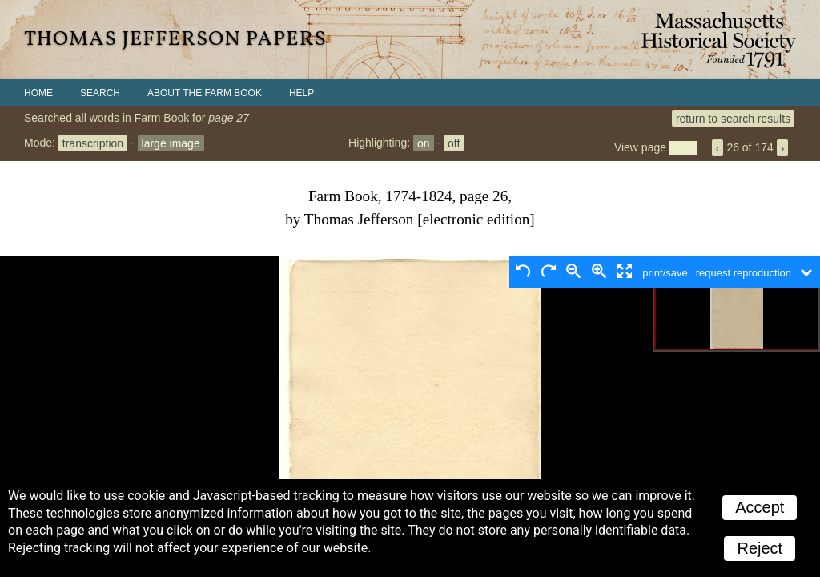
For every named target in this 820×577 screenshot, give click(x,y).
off (454, 142)
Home (38, 93)
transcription (92, 142)
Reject (759, 548)
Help (301, 93)
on (423, 142)
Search (100, 93)
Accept (759, 507)
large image (171, 142)
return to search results (733, 117)
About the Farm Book (204, 93)
